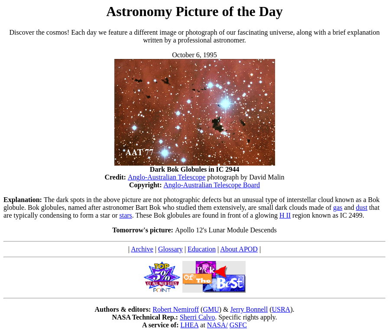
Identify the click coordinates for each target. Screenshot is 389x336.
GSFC (238, 325)
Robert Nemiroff (175, 309)
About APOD (239, 249)
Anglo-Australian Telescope (166, 177)
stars (125, 215)
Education (202, 249)
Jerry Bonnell (249, 309)
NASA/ (217, 325)
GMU (211, 309)
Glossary (170, 249)
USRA (281, 309)
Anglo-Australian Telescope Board (212, 185)
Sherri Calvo (197, 317)
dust (361, 207)
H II (285, 215)
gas (337, 207)
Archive (142, 249)
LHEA (190, 325)
